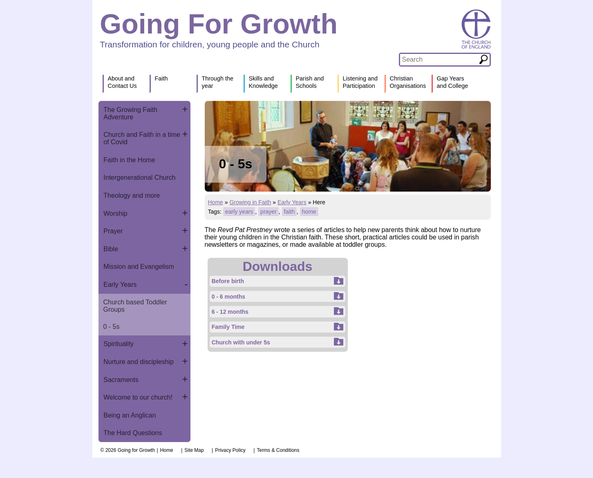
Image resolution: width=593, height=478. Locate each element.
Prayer (113, 231)
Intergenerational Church (139, 177)
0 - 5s (111, 326)
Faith (161, 78)
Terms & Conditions (278, 450)
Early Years (120, 284)
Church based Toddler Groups (135, 306)
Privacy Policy (230, 450)
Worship (115, 213)
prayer (268, 211)
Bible (110, 249)
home (309, 211)
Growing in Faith (250, 202)
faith (289, 211)
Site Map (194, 450)
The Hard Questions (132, 432)
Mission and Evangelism (138, 266)
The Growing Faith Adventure (130, 113)
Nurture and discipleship (138, 361)
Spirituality (118, 343)
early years (239, 211)
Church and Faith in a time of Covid (141, 138)
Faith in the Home (129, 159)
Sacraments (120, 379)
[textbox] (439, 59)
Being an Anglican (129, 415)
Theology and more (131, 195)
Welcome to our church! (137, 397)
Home (215, 202)
